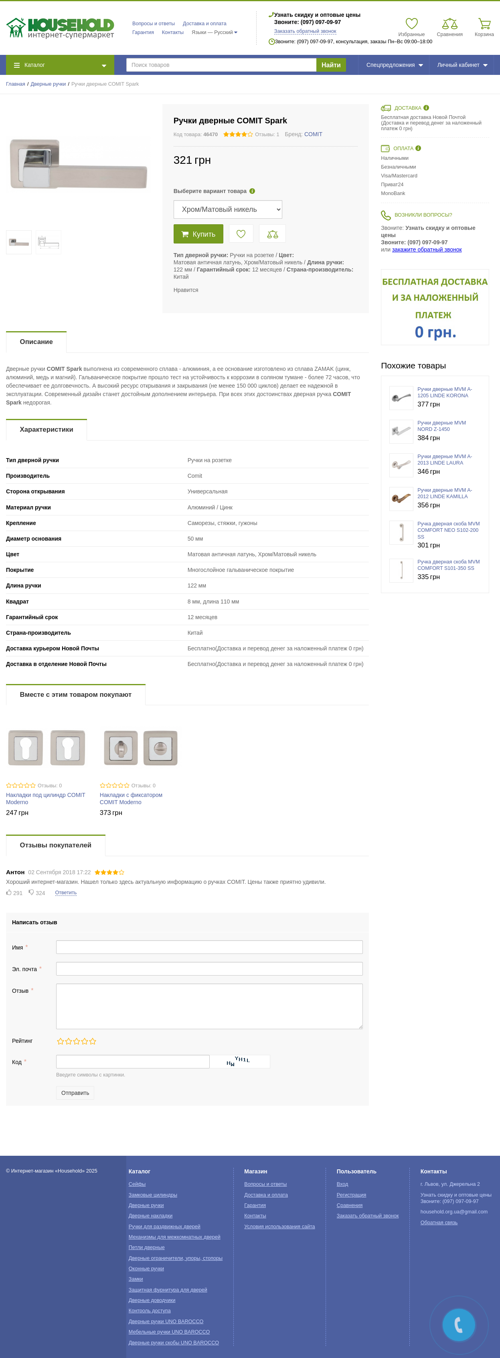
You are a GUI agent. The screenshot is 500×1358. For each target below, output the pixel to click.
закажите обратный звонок (427, 249)
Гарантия (143, 32)
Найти (331, 65)
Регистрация (351, 1195)
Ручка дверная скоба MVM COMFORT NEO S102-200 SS (448, 530)
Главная (15, 84)
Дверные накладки (150, 1216)
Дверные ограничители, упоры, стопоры (176, 1258)
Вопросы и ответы (153, 23)
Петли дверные (147, 1247)
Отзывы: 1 (267, 134)
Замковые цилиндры (153, 1195)
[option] (435, 307)
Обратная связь (439, 1222)
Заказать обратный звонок (305, 31)
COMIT (313, 134)
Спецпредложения (394, 65)
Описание (36, 342)
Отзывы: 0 (50, 786)
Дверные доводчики (152, 1300)
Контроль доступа (150, 1311)
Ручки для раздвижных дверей (164, 1226)
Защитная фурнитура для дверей (168, 1290)
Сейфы (137, 1184)
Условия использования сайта (279, 1226)
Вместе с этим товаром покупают (76, 694)
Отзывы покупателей (55, 845)
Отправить (75, 1093)
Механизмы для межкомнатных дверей (175, 1237)
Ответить (66, 892)
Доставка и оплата (205, 23)
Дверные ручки (48, 84)
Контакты (173, 32)
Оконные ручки (146, 1268)
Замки (136, 1279)
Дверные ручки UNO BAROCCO (166, 1321)
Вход (342, 1184)
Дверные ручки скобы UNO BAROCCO (174, 1343)
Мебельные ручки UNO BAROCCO (169, 1332)
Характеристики (46, 429)
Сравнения (350, 1205)
